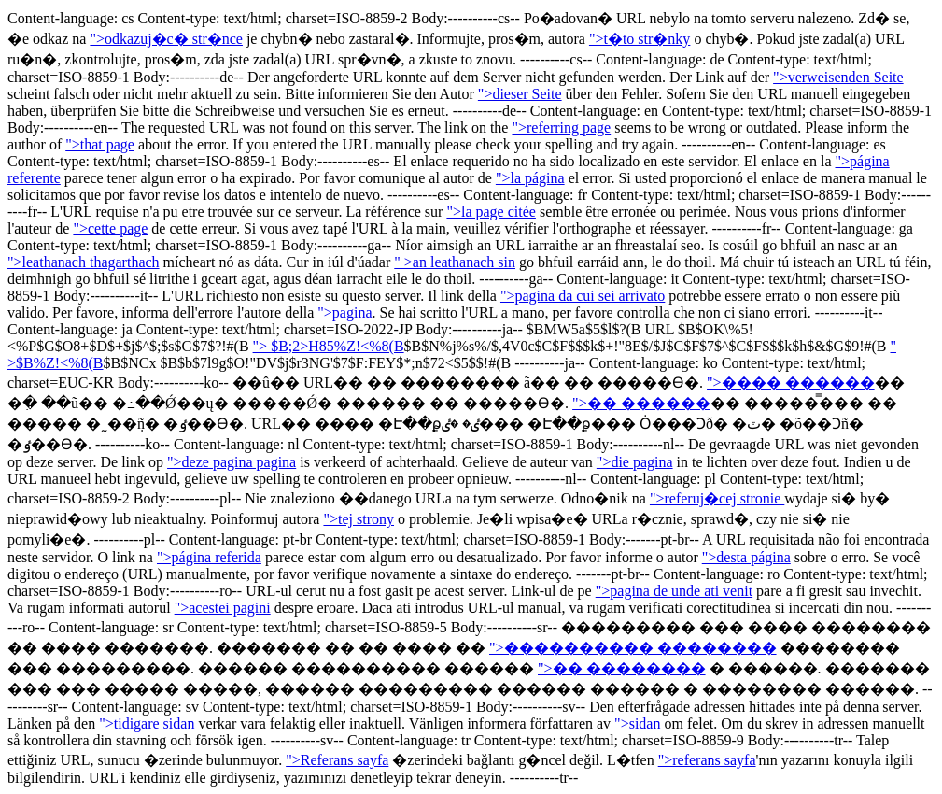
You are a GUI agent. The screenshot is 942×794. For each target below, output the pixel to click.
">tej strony (358, 519)
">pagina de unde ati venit (674, 591)
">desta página (746, 557)
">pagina (344, 312)
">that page (99, 144)
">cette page (110, 228)
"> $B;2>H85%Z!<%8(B (328, 346)
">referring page (561, 127)
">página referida (209, 557)
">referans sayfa (707, 760)
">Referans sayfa (337, 760)
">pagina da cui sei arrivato (582, 296)
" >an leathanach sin (454, 262)
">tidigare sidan (146, 723)
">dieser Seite (520, 94)
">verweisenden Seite (838, 77)
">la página (530, 178)
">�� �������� (622, 668)
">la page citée (491, 212)
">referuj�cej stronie (717, 498)
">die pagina (635, 462)
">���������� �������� (633, 648)
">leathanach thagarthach (83, 262)
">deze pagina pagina (231, 462)
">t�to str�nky (639, 39)
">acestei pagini (223, 608)
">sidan (637, 723)
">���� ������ (791, 382)
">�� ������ (641, 403)
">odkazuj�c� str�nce (166, 39)
